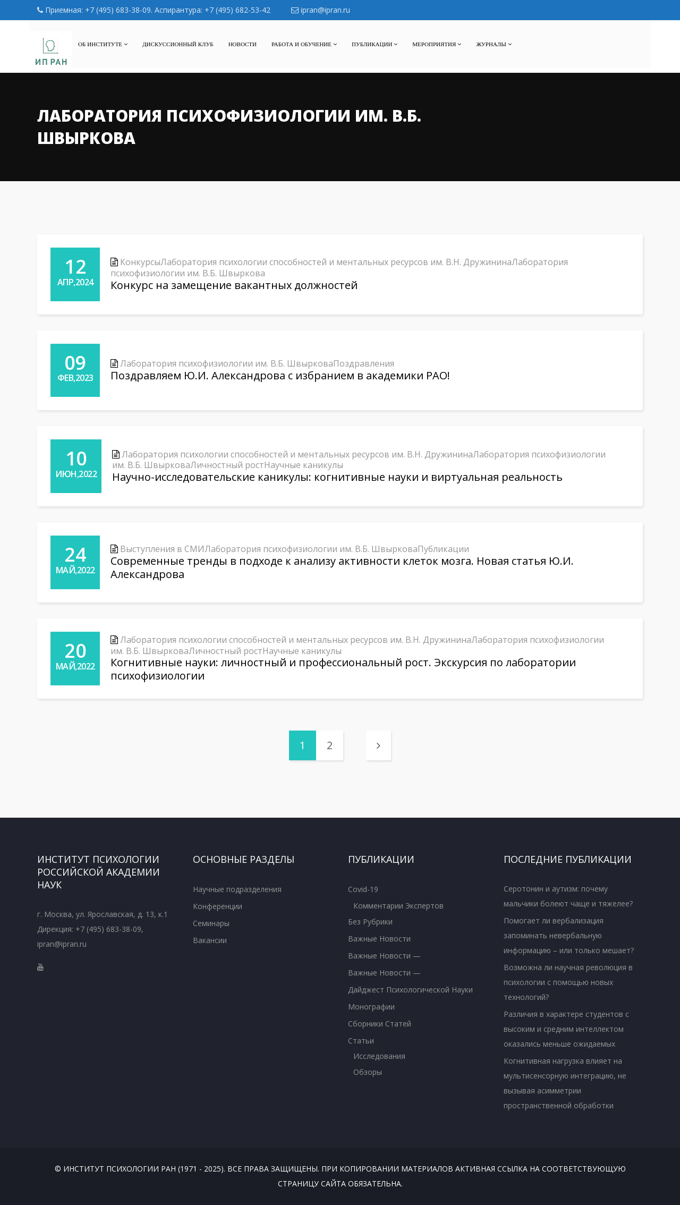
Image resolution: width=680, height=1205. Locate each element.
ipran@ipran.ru (320, 10)
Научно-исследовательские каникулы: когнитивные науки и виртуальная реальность (337, 477)
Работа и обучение (304, 44)
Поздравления (363, 363)
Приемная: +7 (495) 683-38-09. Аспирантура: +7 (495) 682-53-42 (153, 10)
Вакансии (210, 940)
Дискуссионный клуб (178, 44)
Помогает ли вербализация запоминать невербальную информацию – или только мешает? (569, 935)
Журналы (494, 44)
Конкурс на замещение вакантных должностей (234, 285)
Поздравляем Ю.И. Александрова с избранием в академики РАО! (280, 375)
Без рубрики (370, 922)
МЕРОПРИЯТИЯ (436, 44)
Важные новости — (384, 956)
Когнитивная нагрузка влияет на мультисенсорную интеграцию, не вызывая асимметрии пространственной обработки (565, 1083)
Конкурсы (140, 262)
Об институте (103, 44)
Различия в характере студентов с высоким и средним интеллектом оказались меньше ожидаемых (566, 1029)
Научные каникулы (303, 465)
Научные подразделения (237, 889)
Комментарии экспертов (398, 906)
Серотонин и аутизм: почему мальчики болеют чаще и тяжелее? (568, 896)
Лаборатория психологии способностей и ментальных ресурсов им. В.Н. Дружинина (336, 262)
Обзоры (367, 1072)
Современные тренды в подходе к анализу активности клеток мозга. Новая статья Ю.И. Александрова (342, 567)
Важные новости (379, 939)
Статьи (361, 1041)
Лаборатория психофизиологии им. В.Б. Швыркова (226, 363)
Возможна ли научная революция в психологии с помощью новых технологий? (568, 982)
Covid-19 (363, 889)
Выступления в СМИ (162, 549)
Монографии (371, 1007)
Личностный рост (227, 465)
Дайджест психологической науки (410, 990)
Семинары (211, 923)
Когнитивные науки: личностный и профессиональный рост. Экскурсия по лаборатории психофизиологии (343, 669)
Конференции (217, 906)
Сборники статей (379, 1024)
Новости (242, 44)
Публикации (374, 44)
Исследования (379, 1056)
